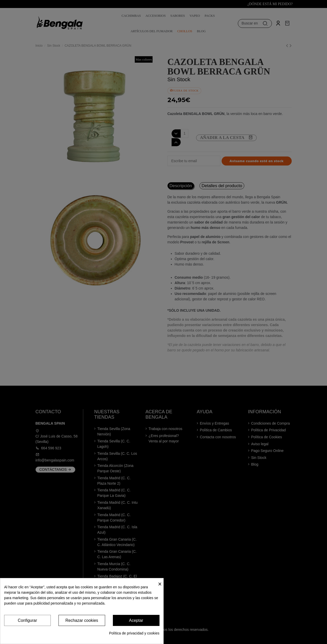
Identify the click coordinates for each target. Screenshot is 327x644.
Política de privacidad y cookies (134, 633)
